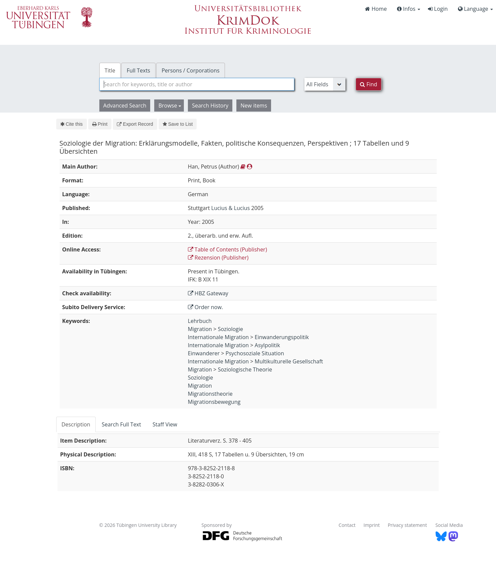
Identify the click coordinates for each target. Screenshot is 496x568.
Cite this (71, 124)
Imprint (372, 525)
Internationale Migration (218, 337)
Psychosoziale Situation (255, 353)
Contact (347, 525)
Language (475, 8)
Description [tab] (76, 424)
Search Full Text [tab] (121, 424)
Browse (169, 105)
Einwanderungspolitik (282, 337)
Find (368, 84)
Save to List (178, 124)
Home (376, 8)
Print (99, 124)
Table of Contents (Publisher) (227, 249)
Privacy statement (407, 525)
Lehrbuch (200, 321)
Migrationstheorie (210, 393)
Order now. (205, 307)
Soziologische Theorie (245, 369)
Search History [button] (210, 105)
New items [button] (253, 105)
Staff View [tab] (165, 424)
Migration (200, 329)
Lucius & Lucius (230, 208)
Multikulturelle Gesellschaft (289, 361)
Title (110, 70)
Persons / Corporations (191, 70)
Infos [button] (408, 8)
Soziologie (230, 329)
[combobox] (196, 84)
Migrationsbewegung (214, 402)
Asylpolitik (267, 345)
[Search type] (324, 84)
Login (438, 8)
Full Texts (138, 70)
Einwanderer (204, 353)
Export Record (135, 124)
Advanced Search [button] (124, 105)
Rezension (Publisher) (218, 257)
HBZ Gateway (208, 293)
